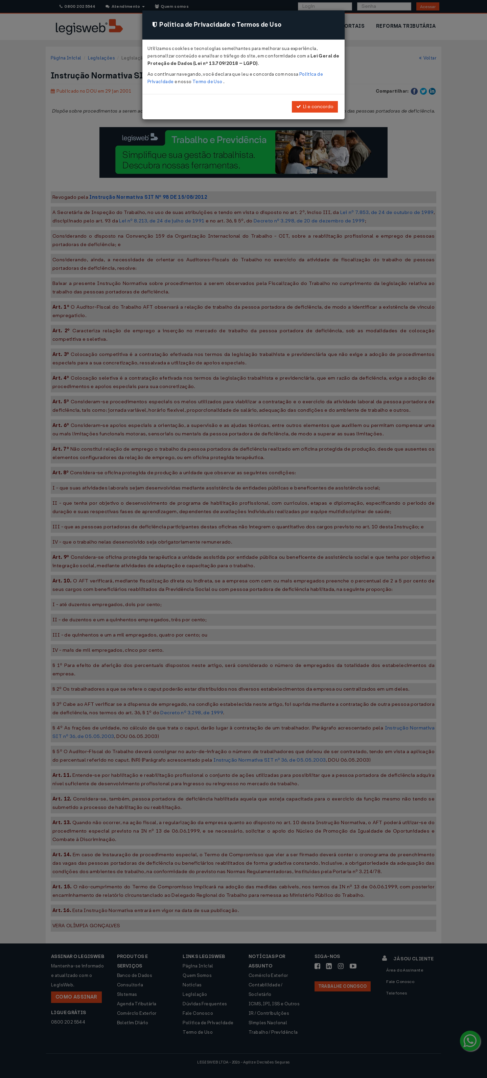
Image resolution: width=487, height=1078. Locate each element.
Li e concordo (314, 106)
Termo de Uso (207, 82)
